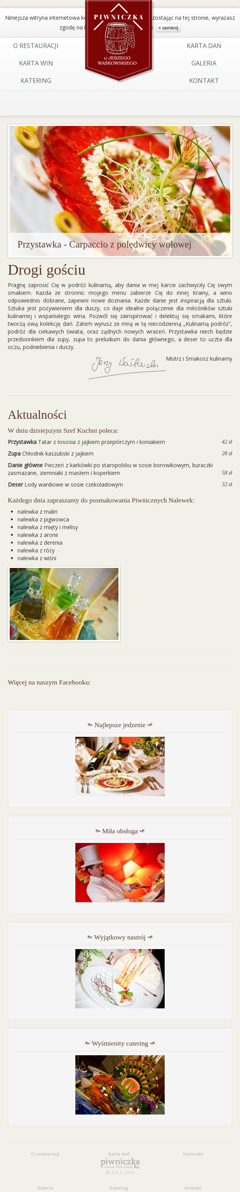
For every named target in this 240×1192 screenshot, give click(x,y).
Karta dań (204, 45)
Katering (36, 80)
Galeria (203, 63)
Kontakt (204, 80)
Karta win (36, 63)
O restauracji (36, 45)
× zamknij (168, 28)
